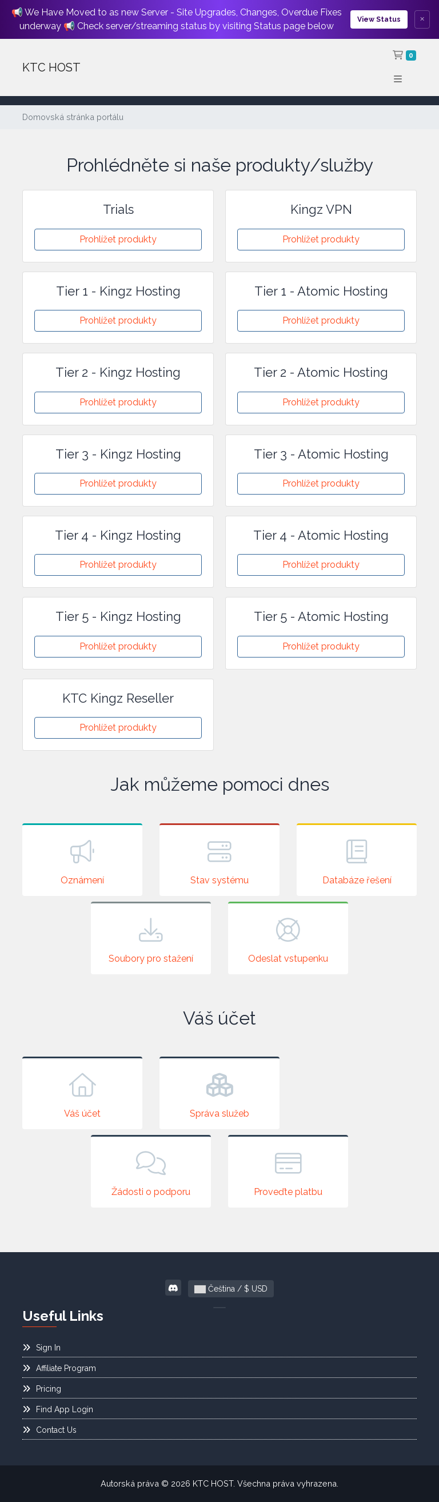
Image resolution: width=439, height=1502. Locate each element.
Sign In (41, 1347)
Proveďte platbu (288, 1172)
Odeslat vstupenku (288, 939)
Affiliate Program (59, 1368)
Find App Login (57, 1409)
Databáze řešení (357, 861)
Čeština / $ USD (231, 1288)
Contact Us (49, 1430)
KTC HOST (51, 67)
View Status (379, 19)
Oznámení (82, 861)
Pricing (41, 1388)
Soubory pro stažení (151, 939)
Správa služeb (219, 1094)
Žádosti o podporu (151, 1172)
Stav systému (219, 861)
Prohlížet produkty (118, 239)
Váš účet (82, 1094)
